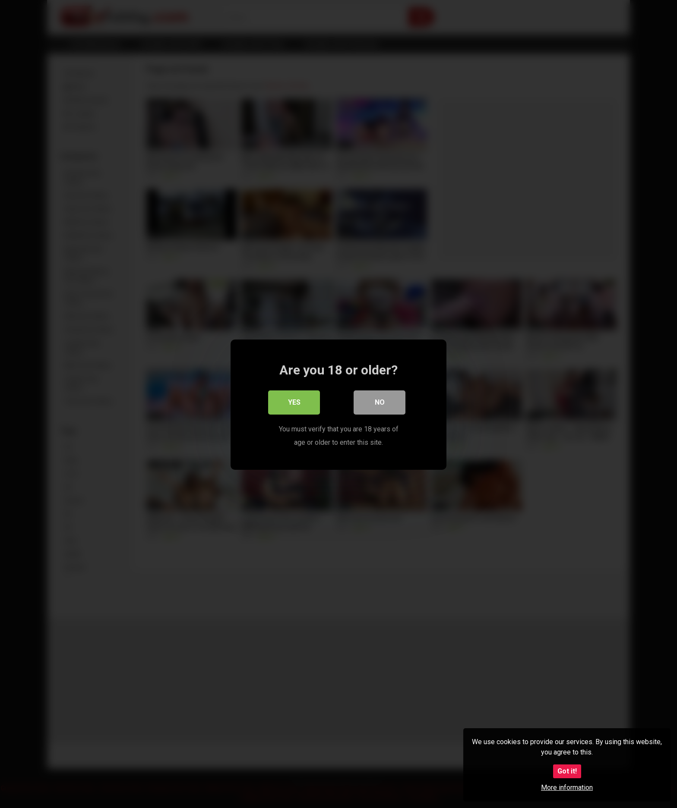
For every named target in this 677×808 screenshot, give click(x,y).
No (380, 402)
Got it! (567, 771)
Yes (294, 402)
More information (567, 787)
